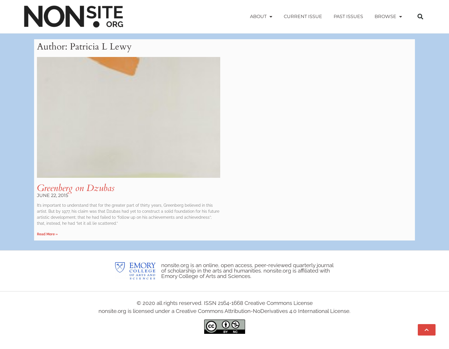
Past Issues (348, 16)
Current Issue (303, 16)
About (261, 16)
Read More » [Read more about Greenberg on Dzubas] (47, 234)
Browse (388, 16)
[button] (420, 16)
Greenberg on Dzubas (76, 188)
